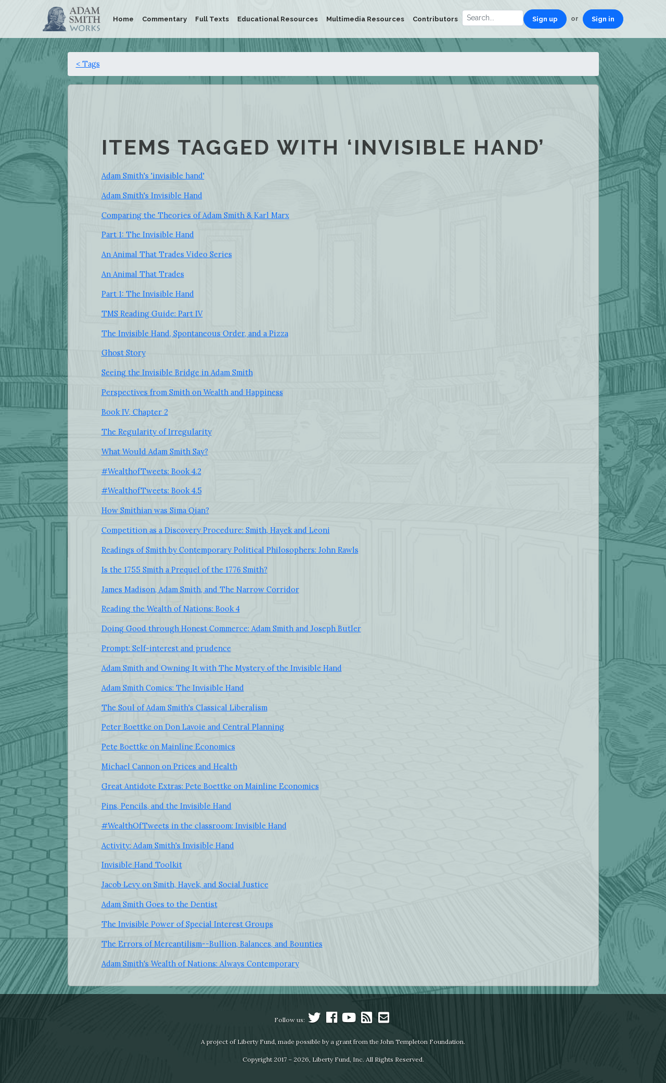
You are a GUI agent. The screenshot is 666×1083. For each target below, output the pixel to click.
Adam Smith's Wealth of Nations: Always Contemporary (200, 964)
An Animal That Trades (142, 274)
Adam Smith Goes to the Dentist (159, 904)
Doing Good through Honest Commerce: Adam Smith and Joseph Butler (231, 628)
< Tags (88, 64)
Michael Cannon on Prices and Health (169, 766)
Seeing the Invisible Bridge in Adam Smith (177, 372)
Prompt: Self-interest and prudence (166, 648)
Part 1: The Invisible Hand (147, 234)
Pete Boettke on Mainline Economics (168, 746)
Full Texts (212, 19)
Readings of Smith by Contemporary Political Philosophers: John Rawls (229, 550)
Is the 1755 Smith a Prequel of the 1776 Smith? (184, 570)
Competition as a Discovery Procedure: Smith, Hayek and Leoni (215, 530)
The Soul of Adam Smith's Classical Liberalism (184, 707)
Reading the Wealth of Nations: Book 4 (170, 609)
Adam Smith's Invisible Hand (151, 195)
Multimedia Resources (365, 19)
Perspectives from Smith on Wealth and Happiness (192, 392)
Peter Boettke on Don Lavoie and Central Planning (192, 727)
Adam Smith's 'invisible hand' (152, 176)
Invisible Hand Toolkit (141, 865)
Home (123, 19)
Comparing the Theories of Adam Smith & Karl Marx (195, 215)
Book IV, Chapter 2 (134, 412)
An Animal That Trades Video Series (166, 254)
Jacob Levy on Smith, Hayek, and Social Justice (184, 884)
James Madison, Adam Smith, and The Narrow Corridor (200, 589)
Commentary (164, 19)
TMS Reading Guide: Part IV (152, 313)
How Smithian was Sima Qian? (155, 510)
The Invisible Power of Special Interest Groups (187, 924)
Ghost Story (123, 353)
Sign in (603, 19)
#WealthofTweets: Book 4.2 (151, 471)
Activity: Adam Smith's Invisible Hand (167, 845)
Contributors (435, 19)
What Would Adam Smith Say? (154, 451)
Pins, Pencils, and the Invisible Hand (166, 806)
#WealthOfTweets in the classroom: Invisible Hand (194, 826)
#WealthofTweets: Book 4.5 (151, 490)
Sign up (545, 19)
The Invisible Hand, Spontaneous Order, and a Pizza (194, 333)
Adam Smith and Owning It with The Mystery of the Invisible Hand (221, 668)
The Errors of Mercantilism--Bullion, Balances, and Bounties (212, 944)
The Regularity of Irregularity (156, 432)
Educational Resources (277, 19)
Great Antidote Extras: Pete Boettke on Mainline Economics (210, 786)
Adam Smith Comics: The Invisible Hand (172, 688)
